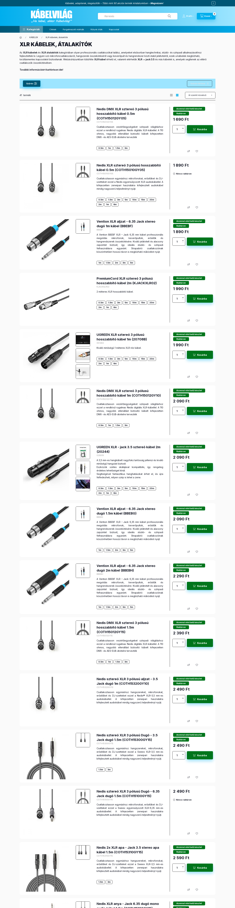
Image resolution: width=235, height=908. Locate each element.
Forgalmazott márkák (73, 29)
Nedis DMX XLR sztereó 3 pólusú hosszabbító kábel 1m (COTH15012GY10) (129, 393)
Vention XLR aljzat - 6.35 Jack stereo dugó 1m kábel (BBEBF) (126, 224)
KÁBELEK (33, 37)
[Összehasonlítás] (188, 151)
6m (115, 204)
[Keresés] (169, 16)
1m (109, 148)
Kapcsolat (114, 29)
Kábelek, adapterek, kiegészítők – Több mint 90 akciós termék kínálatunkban (106, 3)
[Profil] (188, 16)
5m (126, 199)
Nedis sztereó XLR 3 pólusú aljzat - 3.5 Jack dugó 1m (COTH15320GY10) (127, 681)
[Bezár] (213, 3)
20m (151, 199)
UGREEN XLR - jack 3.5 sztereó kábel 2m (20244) (128, 449)
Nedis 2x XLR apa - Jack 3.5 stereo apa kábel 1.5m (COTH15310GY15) (128, 850)
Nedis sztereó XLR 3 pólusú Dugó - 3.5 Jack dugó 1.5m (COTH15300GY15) (127, 737)
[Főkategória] (21, 37)
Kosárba (202, 129)
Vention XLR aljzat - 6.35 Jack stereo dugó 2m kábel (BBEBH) (126, 568)
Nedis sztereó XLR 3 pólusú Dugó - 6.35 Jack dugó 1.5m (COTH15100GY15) (128, 793)
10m (134, 199)
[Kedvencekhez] (197, 151)
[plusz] (183, 127)
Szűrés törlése (197, 83)
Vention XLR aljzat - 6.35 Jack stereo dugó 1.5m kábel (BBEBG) (126, 511)
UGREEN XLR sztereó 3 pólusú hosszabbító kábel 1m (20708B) (122, 337)
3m (126, 148)
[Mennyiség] (177, 129)
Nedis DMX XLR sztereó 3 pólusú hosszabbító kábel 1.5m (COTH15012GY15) (123, 627)
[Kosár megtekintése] (206, 16)
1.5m (117, 148)
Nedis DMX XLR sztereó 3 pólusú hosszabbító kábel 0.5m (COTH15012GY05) (123, 113)
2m (100, 204)
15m (143, 199)
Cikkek (52, 29)
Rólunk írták (96, 29)
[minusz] (183, 131)
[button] (31, 29)
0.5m (101, 148)
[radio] (171, 95)
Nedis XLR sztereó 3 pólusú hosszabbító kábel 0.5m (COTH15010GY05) (129, 167)
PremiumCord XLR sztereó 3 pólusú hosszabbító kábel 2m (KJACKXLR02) (127, 281)
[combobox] (137, 16)
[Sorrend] (200, 95)
